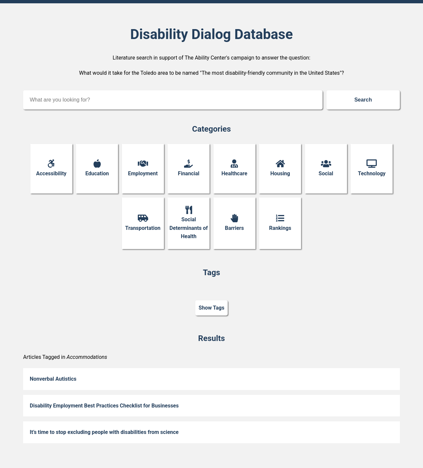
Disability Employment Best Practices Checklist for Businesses (104, 406)
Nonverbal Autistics (53, 379)
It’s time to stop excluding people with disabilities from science (104, 432)
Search (363, 100)
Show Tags (211, 308)
